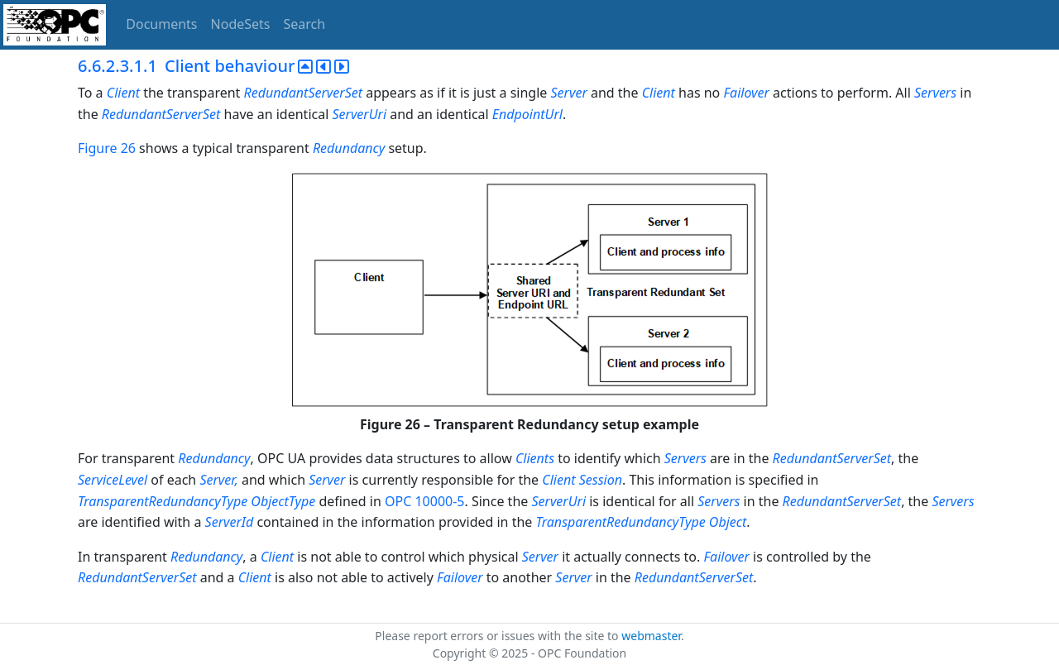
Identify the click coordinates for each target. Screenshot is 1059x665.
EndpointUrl (527, 114)
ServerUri (359, 114)
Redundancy (349, 148)
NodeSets (241, 24)
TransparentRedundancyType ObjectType (196, 501)
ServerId (229, 522)
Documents (161, 24)
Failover (746, 93)
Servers (935, 93)
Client (125, 93)
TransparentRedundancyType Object (641, 522)
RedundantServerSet (305, 93)
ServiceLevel (112, 480)
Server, (220, 480)
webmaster (651, 635)
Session (600, 480)
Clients (534, 458)
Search (305, 24)
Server (571, 93)
